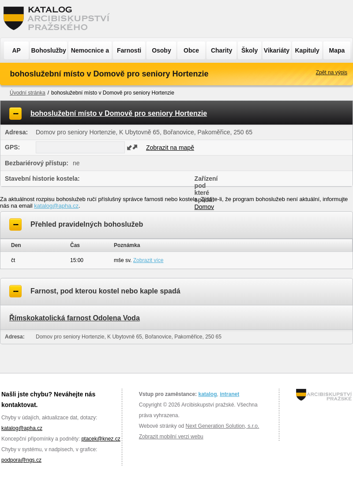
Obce (191, 50)
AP (16, 50)
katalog (207, 394)
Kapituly (307, 50)
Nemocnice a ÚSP (90, 53)
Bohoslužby (48, 50)
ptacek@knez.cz (100, 439)
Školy (249, 50)
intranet (229, 394)
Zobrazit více (148, 260)
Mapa (337, 50)
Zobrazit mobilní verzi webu (171, 437)
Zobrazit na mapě (170, 147)
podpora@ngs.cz (21, 460)
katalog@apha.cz (56, 205)
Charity (221, 50)
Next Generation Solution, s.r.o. (222, 426)
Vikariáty (276, 50)
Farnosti (129, 50)
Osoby (161, 50)
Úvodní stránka (27, 93)
